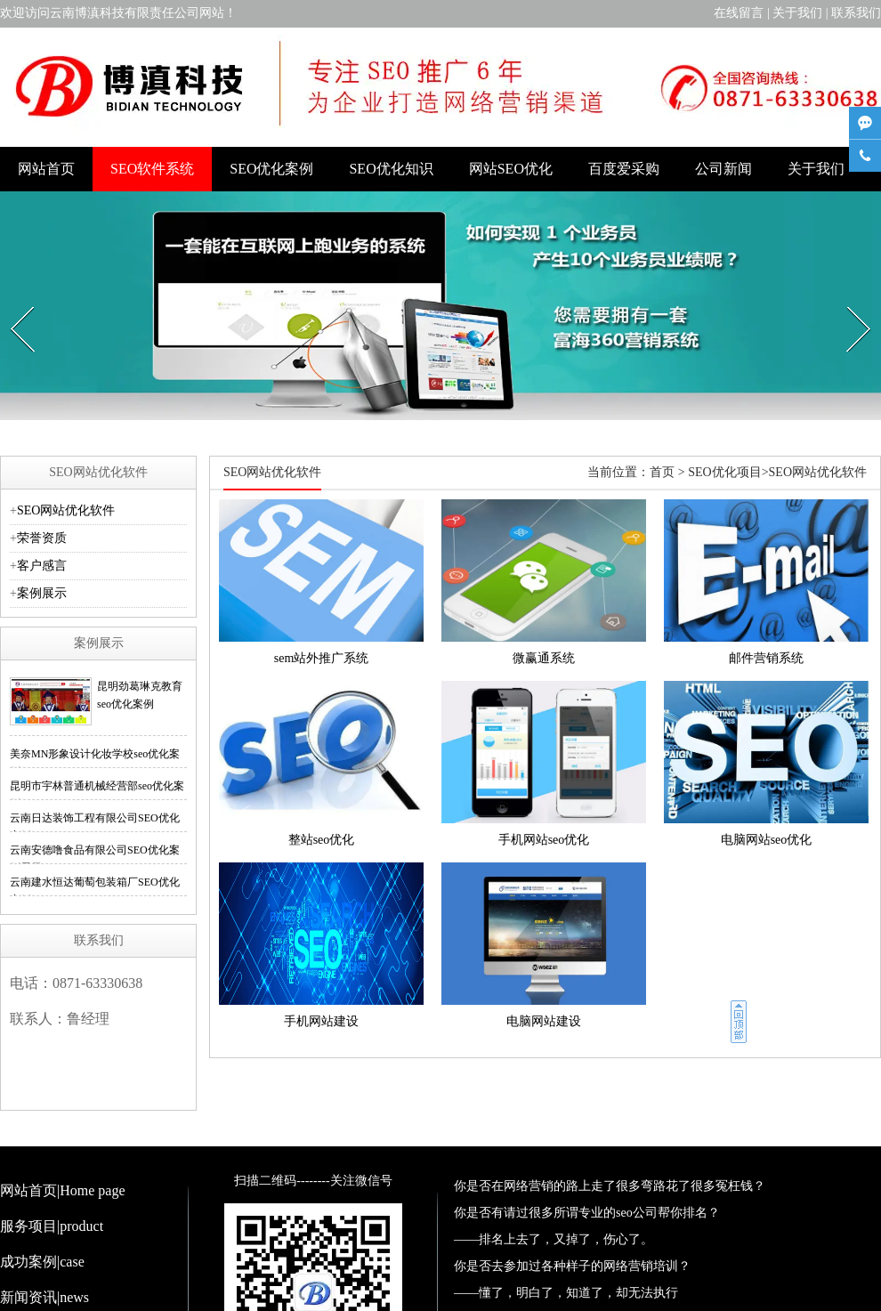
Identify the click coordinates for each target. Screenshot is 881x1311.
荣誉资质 (42, 538)
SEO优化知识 (390, 168)
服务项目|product (51, 1226)
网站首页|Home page (62, 1190)
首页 (662, 472)
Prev (13, 302)
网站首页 (46, 168)
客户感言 (42, 565)
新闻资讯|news (44, 1297)
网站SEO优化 (511, 168)
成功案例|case (42, 1261)
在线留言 (739, 13)
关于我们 (797, 13)
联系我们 (856, 13)
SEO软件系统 (152, 168)
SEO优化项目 (724, 472)
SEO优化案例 (271, 168)
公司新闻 (723, 168)
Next (849, 302)
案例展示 (42, 593)
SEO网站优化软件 (66, 510)
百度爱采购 (623, 168)
